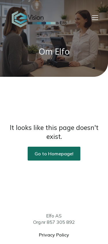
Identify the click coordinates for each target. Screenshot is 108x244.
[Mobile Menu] (95, 17)
